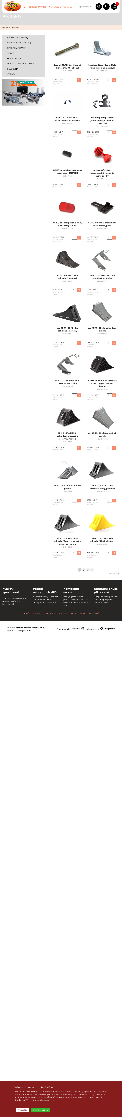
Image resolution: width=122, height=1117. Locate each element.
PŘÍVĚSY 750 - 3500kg (17, 37)
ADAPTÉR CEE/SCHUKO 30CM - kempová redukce (67, 120)
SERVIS (10, 53)
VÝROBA (11, 74)
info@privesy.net (62, 7)
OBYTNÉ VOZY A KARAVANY (20, 64)
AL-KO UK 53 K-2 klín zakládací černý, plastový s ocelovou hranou (67, 542)
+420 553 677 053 (36, 7)
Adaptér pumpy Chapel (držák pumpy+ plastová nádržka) (102, 121)
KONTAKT (37, 613)
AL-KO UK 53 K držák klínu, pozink (67, 488)
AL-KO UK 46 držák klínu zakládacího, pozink (67, 383)
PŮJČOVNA (12, 69)
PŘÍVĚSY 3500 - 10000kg (19, 43)
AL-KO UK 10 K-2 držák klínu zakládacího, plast (102, 225)
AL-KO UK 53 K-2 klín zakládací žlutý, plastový (102, 540)
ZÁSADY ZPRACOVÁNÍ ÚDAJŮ (85, 613)
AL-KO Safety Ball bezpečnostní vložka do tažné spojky (102, 174)
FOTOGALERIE (14, 58)
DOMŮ (26, 613)
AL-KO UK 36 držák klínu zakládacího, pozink (102, 278)
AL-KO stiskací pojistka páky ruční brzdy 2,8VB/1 (67, 225)
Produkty (15, 28)
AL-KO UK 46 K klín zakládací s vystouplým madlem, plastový (102, 384)
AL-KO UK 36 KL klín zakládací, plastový (67, 330)
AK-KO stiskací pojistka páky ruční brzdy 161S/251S (67, 172)
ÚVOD (5, 28)
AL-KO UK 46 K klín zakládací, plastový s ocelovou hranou (67, 437)
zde (52, 1100)
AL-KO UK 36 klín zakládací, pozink (102, 330)
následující (112, 573)
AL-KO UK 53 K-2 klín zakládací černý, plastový (102, 488)
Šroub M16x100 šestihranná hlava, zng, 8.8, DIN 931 (67, 67)
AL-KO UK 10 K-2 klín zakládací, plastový (67, 278)
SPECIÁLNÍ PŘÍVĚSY (16, 48)
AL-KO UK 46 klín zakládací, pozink (102, 435)
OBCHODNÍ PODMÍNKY (56, 613)
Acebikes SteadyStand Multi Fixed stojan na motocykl (102, 67)
